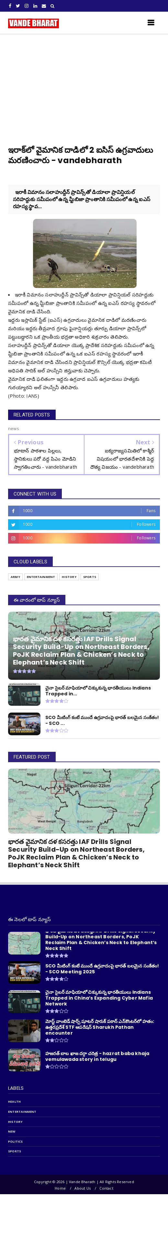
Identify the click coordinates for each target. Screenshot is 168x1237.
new (12, 1131)
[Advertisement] (84, 82)
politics (15, 1141)
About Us (82, 1188)
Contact (106, 1188)
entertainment (22, 1112)
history (15, 1122)
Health (14, 1101)
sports (14, 1151)
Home (60, 1188)
